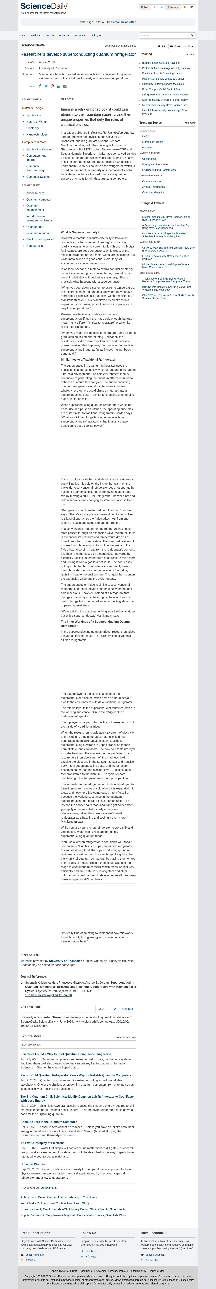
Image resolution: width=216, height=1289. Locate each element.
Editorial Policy (137, 1271)
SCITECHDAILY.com (46, 1188)
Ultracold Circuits (33, 1164)
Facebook (91, 1251)
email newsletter (124, 22)
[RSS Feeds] (184, 7)
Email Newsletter (35, 1254)
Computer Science (38, 176)
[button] (162, 46)
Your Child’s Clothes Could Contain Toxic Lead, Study (55, 1203)
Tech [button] (50, 35)
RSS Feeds (32, 1260)
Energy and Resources (155, 164)
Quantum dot (34, 226)
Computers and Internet (36, 157)
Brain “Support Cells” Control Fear (161, 89)
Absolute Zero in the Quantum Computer (49, 1121)
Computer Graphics (153, 192)
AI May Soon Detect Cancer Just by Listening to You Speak (59, 1197)
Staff (74, 1271)
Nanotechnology (36, 134)
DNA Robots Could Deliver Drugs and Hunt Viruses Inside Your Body (166, 288)
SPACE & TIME (147, 130)
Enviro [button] (64, 35)
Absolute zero (35, 193)
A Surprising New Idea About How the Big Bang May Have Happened (165, 226)
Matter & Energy (32, 108)
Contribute (87, 1271)
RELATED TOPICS (31, 99)
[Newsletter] (191, 7)
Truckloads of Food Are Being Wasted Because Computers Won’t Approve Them (166, 280)
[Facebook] (40, 86)
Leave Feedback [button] (155, 1254)
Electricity (32, 128)
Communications (151, 181)
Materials (26, 960)
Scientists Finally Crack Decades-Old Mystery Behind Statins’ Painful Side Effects (73, 1209)
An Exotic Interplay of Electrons (43, 1143)
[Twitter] (46, 86)
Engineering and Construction (159, 169)
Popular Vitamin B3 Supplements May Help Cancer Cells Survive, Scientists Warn (73, 1215)
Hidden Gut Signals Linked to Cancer (163, 78)
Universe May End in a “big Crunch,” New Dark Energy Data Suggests (168, 249)
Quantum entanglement (35, 207)
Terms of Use (156, 1271)
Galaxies (147, 147)
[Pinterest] (52, 86)
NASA (145, 136)
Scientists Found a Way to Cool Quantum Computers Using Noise (66, 1054)
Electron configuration (40, 239)
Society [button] (79, 35)
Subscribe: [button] (173, 7)
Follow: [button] (145, 7)
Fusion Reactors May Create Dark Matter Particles (165, 257)
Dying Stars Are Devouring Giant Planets (165, 94)
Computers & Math (34, 142)
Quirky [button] (96, 35)
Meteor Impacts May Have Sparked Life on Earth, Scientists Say (166, 218)
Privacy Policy (118, 1271)
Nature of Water (36, 121)
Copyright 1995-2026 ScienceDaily (44, 1276)
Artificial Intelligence (153, 186)
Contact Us (152, 1260)
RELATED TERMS (31, 185)
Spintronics (33, 115)
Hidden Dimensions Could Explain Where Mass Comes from (165, 266)
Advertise (101, 1271)
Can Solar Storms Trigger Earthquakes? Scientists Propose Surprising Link (164, 235)
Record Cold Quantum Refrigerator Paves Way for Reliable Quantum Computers (76, 1075)
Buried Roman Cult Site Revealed (161, 62)
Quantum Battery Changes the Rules (163, 83)
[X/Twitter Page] (161, 7)
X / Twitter (91, 1256)
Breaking (145, 54)
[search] (191, 35)
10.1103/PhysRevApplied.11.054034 (48, 995)
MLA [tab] (101, 1008)
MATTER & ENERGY (149, 153)
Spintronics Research (40, 149)
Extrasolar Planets (152, 141)
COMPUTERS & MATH (150, 175)
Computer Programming (35, 168)
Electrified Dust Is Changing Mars (161, 73)
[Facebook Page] (154, 7)
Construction (149, 158)
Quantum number (37, 233)
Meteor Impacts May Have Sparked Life (164, 105)
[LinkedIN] (58, 86)
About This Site (60, 1271)
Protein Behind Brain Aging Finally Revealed (167, 68)
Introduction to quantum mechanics (39, 218)
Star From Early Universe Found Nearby (165, 99)
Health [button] (35, 35)
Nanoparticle (34, 245)
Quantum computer (38, 199)
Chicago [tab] (127, 1008)
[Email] (65, 86)
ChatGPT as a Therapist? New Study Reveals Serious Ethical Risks (168, 296)
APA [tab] (113, 1008)
